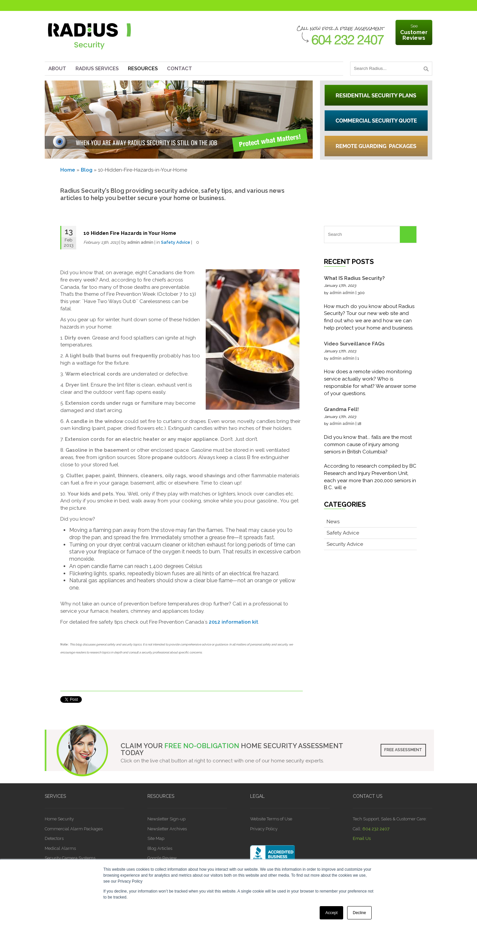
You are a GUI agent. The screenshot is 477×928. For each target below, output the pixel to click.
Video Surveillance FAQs (354, 344)
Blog (86, 170)
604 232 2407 (376, 828)
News (333, 522)
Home (67, 170)
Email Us (362, 838)
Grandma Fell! (341, 409)
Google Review (162, 857)
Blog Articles (159, 848)
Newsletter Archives (167, 828)
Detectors (54, 838)
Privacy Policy (264, 828)
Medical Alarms (60, 848)
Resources (143, 69)
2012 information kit (233, 622)
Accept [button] (331, 912)
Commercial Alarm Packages (74, 828)
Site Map (155, 838)
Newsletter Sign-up (166, 818)
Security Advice (345, 544)
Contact (179, 69)
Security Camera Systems (70, 857)
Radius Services (97, 69)
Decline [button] (359, 912)
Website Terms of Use (271, 818)
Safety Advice (175, 242)
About (57, 69)
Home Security (59, 818)
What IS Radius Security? (354, 278)
